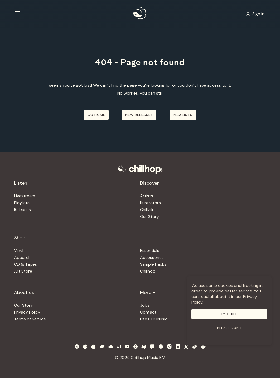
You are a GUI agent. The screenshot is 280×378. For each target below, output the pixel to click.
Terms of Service (30, 319)
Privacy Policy (27, 312)
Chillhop (147, 271)
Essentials (149, 250)
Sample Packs (153, 264)
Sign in (255, 14)
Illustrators (150, 203)
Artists (146, 196)
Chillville (147, 209)
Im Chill (229, 314)
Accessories (152, 257)
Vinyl (18, 250)
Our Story (149, 216)
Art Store (23, 271)
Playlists (22, 203)
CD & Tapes (25, 264)
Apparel (21, 257)
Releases (22, 209)
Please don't (229, 328)
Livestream (24, 196)
